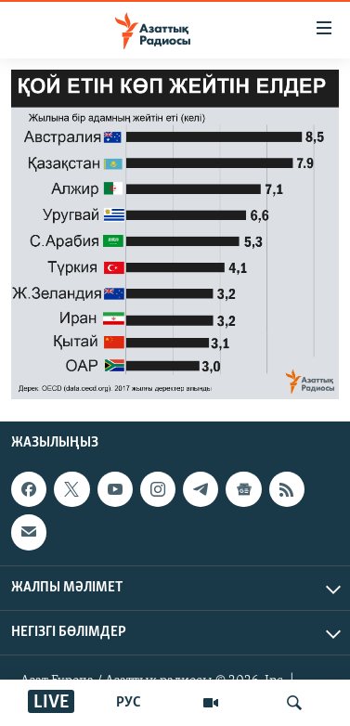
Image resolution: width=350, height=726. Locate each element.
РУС (128, 702)
